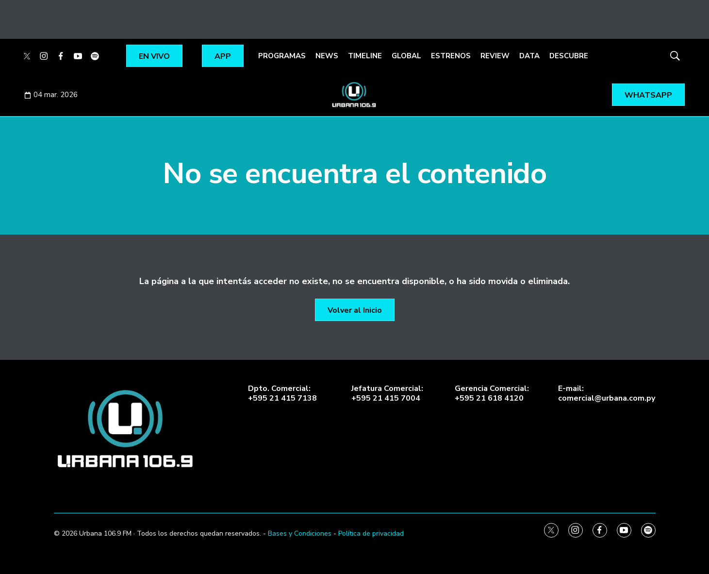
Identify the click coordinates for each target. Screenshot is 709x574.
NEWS (326, 56)
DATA (529, 56)
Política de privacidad (371, 533)
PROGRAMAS (282, 56)
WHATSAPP (648, 95)
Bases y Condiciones (299, 533)
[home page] (126, 429)
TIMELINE (365, 56)
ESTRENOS (451, 56)
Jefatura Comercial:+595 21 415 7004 (387, 393)
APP (222, 56)
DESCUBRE (568, 56)
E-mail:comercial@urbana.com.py (606, 393)
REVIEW (495, 56)
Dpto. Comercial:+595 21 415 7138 (282, 393)
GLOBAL (406, 56)
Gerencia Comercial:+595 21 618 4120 (492, 393)
